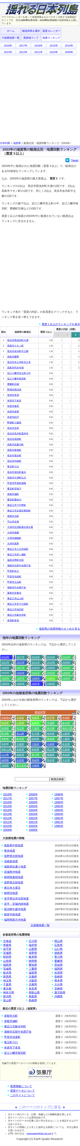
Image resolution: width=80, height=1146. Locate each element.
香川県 (35, 754)
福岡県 (5, 760)
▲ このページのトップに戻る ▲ (40, 1107)
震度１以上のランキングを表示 (61, 324)
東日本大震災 (12, 887)
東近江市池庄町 (15, 609)
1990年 (51, 683)
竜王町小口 (13, 466)
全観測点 (6, 717)
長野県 (5, 739)
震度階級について (21, 1086)
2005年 (51, 667)
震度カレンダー (51, 30)
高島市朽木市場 (15, 368)
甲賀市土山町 (14, 582)
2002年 (20, 673)
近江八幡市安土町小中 (19, 373)
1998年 (5, 678)
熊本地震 (9, 850)
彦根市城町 (13, 494)
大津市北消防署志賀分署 (20, 527)
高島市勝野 (13, 357)
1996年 (36, 678)
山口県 (5, 754)
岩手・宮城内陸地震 (16, 903)
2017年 (23, 45)
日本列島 (5, 143)
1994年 (66, 678)
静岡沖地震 (11, 893)
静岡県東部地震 (13, 877)
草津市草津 (13, 395)
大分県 (66, 760)
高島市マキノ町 (15, 346)
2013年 (8, 52)
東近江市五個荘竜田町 (19, 510)
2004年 (66, 667)
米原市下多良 (14, 400)
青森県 (35, 717)
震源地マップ (31, 37)
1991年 (36, 683)
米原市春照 (13, 406)
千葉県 (35, 728)
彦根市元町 (13, 516)
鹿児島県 (21, 765)
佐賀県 (20, 760)
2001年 (36, 673)
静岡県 (35, 739)
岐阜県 (20, 739)
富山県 (20, 733)
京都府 (20, 744)
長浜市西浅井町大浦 (17, 340)
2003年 (33, 814)
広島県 (66, 749)
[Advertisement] (40, 97)
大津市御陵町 (14, 538)
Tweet (74, 160)
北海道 (20, 717)
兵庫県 (51, 744)
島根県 (35, 749)
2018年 (8, 45)
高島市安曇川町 (15, 444)
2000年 (51, 673)
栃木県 (66, 723)
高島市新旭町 (14, 450)
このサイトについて (22, 1095)
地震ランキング (51, 37)
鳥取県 (20, 749)
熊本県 (51, 760)
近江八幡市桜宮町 (16, 378)
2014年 (69, 45)
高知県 (66, 754)
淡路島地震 (11, 861)
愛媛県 (51, 754)
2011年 (38, 52)
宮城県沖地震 (12, 871)
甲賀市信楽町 (14, 576)
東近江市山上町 (15, 598)
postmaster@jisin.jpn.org (39, 1133)
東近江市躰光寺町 (16, 615)
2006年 (36, 667)
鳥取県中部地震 (13, 845)
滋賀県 (17, 143)
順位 (3, 332)
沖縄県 (35, 765)
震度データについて (22, 1090)
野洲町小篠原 (14, 422)
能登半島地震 (12, 914)
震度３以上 (46, 332)
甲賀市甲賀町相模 (16, 483)
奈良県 (66, 744)
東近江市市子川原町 (17, 604)
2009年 (69, 52)
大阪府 (35, 744)
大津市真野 (13, 543)
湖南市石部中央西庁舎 (19, 565)
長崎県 (35, 760)
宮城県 (66, 717)
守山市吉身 (13, 521)
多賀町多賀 (13, 620)
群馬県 (5, 728)
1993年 (5, 683)
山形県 (20, 723)
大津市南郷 (13, 532)
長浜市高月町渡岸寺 (17, 433)
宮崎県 (5, 765)
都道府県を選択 (31, 30)
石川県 (35, 733)
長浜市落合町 (14, 455)
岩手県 (51, 717)
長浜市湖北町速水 (16, 472)
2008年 (5, 667)
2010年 (54, 52)
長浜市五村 (13, 428)
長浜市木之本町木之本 (19, 362)
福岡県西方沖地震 (15, 919)
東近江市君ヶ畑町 (16, 554)
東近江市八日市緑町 (17, 549)
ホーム (10, 30)
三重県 (66, 739)
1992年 (20, 683)
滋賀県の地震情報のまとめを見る (59, 628)
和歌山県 (6, 749)
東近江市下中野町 (16, 505)
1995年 (51, 678)
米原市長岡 (13, 411)
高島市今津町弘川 (16, 478)
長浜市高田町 (14, 439)
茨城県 (51, 723)
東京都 (51, 728)
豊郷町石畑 (13, 384)
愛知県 (51, 739)
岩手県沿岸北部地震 (16, 898)
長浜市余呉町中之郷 (17, 351)
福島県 (35, 723)
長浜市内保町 (14, 461)
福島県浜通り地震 (15, 866)
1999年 (66, 673)
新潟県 (5, 733)
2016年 (38, 45)
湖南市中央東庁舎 (16, 587)
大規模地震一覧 (11, 37)
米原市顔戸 (13, 417)
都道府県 (40, 712)
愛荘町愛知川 (14, 499)
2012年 (23, 52)
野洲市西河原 (14, 389)
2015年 (54, 45)
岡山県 (51, 749)
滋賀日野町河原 (15, 560)
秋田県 (5, 723)
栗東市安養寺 (14, 593)
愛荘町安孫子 (14, 489)
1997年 (20, 678)
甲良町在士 (13, 571)
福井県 (51, 733)
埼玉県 (20, 728)
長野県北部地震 (13, 856)
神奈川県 (67, 728)
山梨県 (66, 733)
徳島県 (20, 754)
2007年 (20, 667)
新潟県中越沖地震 (15, 909)
